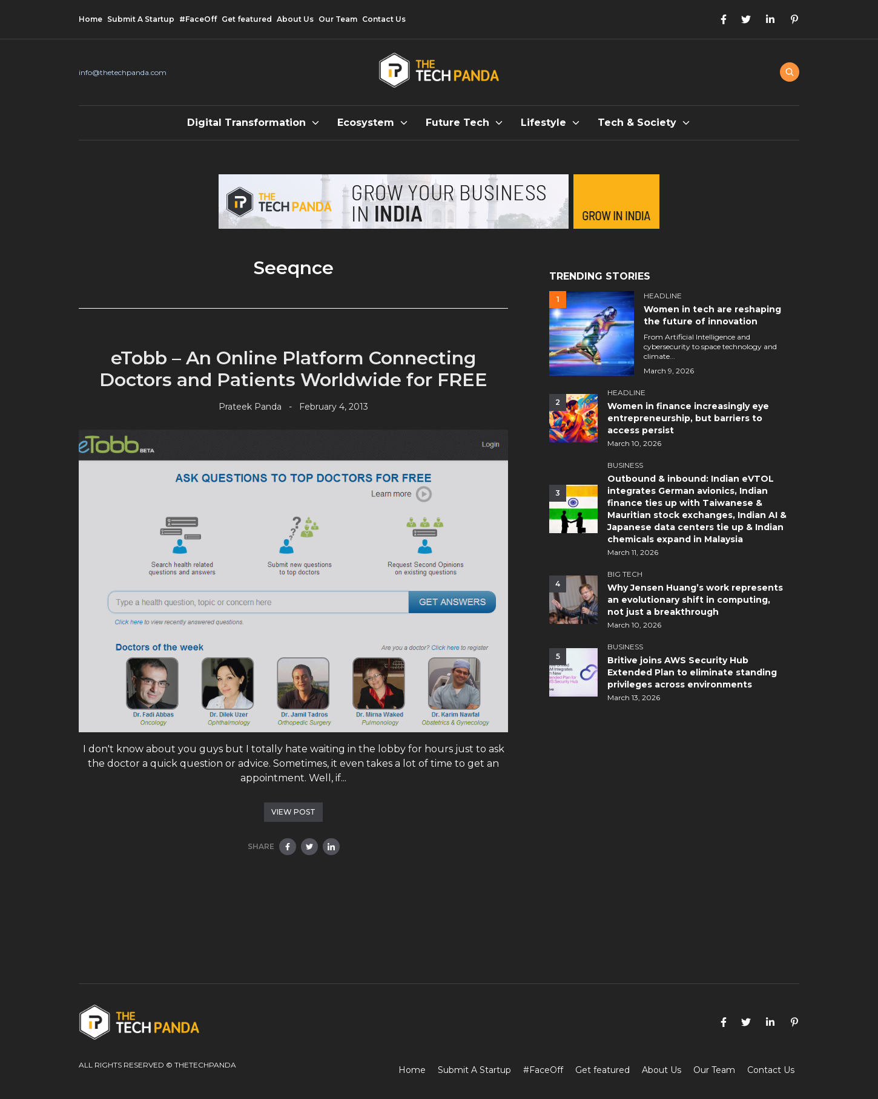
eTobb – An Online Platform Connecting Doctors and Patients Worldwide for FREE (293, 369)
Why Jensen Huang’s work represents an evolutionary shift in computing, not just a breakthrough (695, 599)
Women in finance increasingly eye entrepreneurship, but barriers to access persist (688, 418)
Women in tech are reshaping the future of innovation (712, 315)
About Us (295, 19)
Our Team (338, 19)
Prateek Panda (250, 406)
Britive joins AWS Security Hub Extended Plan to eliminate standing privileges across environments (692, 672)
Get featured (247, 19)
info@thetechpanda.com (123, 72)
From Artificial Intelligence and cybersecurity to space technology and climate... (710, 346)
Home (90, 19)
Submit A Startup (140, 19)
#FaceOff (198, 19)
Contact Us (384, 19)
